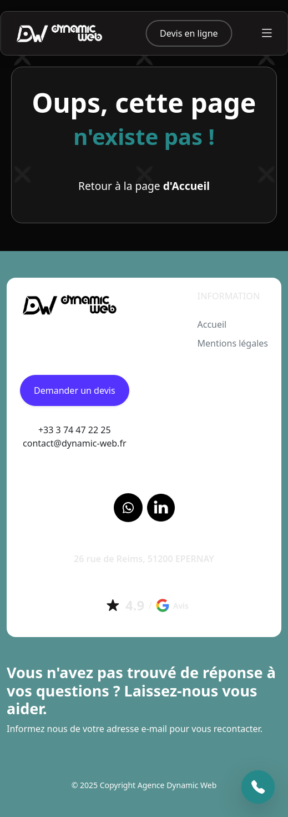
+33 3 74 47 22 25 (74, 430)
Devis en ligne (189, 33)
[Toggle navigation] (267, 33)
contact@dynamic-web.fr (74, 443)
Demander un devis (74, 390)
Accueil (211, 324)
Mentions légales (232, 343)
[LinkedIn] (161, 507)
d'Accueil (186, 185)
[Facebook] (128, 507)
